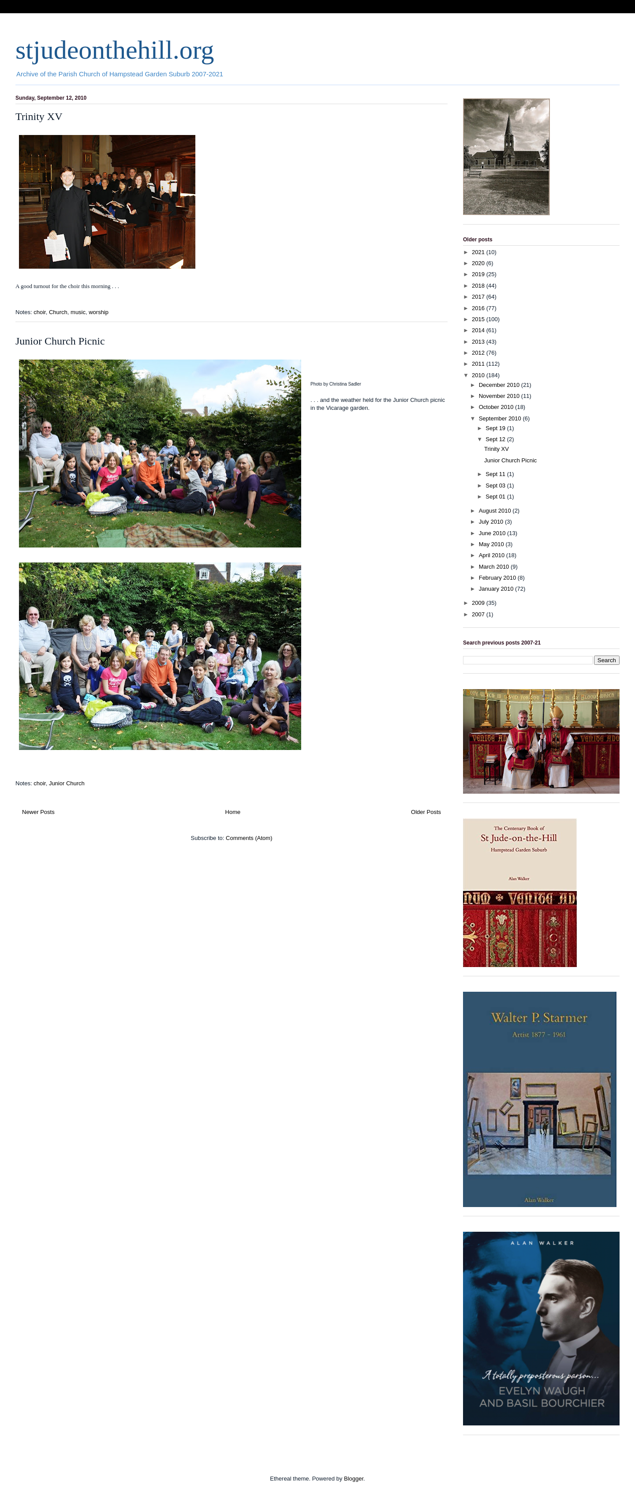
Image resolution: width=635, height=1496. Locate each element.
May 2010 (492, 544)
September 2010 (501, 418)
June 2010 (493, 533)
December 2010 (500, 385)
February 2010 (498, 577)
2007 (479, 614)
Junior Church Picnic (60, 341)
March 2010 (495, 566)
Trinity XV (38, 116)
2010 (479, 375)
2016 (479, 308)
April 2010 (492, 555)
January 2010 (497, 588)
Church (58, 312)
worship (98, 312)
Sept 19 (496, 428)
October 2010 (497, 407)
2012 (479, 352)
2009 (479, 603)
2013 (479, 341)
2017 (479, 296)
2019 (479, 274)
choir (39, 312)
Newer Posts (38, 812)
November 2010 (500, 396)
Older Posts (426, 812)
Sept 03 (496, 485)
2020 (479, 263)
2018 (479, 285)
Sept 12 (496, 439)
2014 (479, 330)
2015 (479, 319)
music (78, 312)
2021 (479, 252)
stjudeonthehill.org (114, 49)
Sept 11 (496, 474)
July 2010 (492, 521)
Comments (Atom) (249, 838)
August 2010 (496, 510)
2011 (479, 363)
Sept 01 (496, 496)
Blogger (353, 1478)
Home (233, 812)
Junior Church (67, 783)
